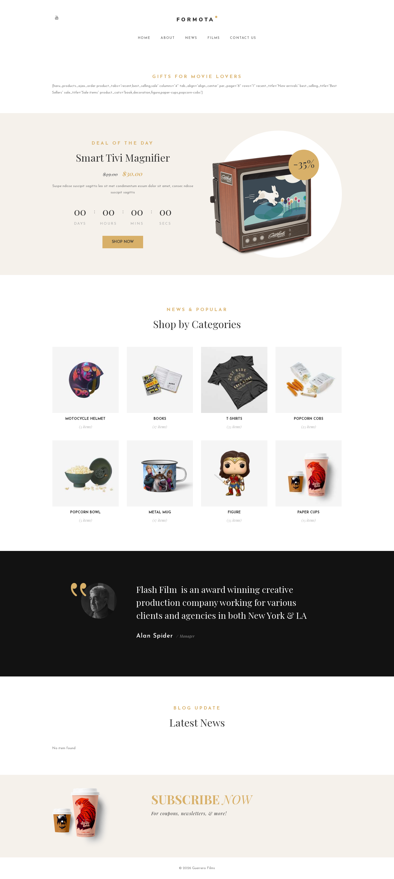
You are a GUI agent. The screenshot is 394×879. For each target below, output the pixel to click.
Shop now (123, 242)
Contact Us (243, 38)
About (168, 38)
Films (213, 38)
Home (144, 38)
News (191, 38)
